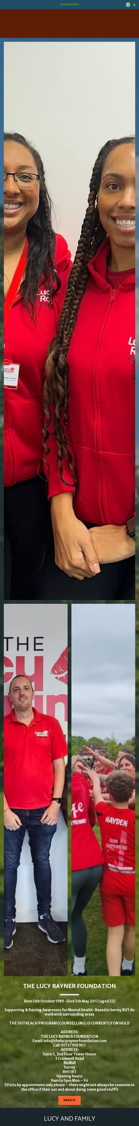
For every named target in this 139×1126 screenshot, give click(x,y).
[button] (4, 4)
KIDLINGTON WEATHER (69, 14)
